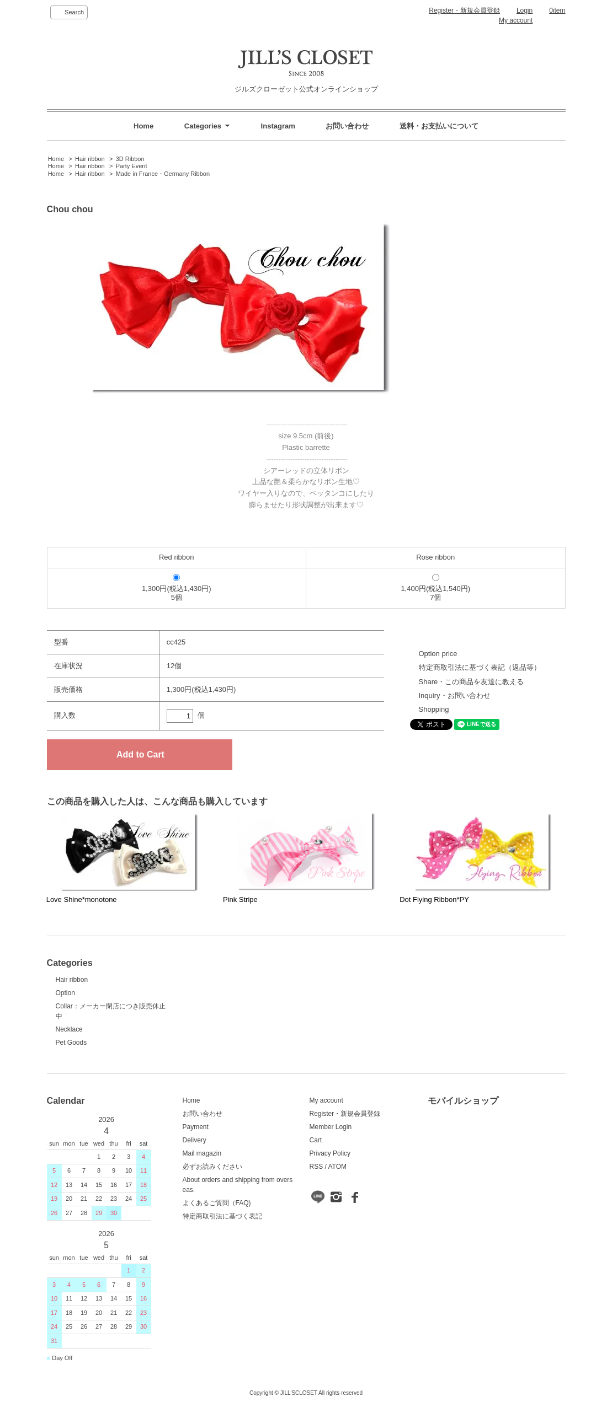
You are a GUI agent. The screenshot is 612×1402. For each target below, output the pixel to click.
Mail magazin (202, 1153)
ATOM (337, 1166)
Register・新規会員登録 (464, 10)
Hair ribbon (90, 158)
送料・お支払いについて (439, 126)
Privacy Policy (330, 1153)
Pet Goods (71, 1042)
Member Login (331, 1127)
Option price (438, 653)
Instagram (278, 126)
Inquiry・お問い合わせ (455, 695)
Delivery (194, 1140)
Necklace (69, 1029)
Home (143, 126)
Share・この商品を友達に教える (471, 682)
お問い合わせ (347, 126)
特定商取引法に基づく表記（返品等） (480, 667)
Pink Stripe (240, 899)
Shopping (434, 709)
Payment (196, 1127)
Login (525, 10)
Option (65, 993)
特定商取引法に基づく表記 (222, 1216)
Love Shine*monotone (81, 899)
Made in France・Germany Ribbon (163, 173)
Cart (316, 1140)
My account (516, 20)
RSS (316, 1166)
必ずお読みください (212, 1166)
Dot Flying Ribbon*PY (434, 899)
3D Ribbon (130, 158)
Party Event (131, 166)
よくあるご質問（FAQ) (217, 1203)
